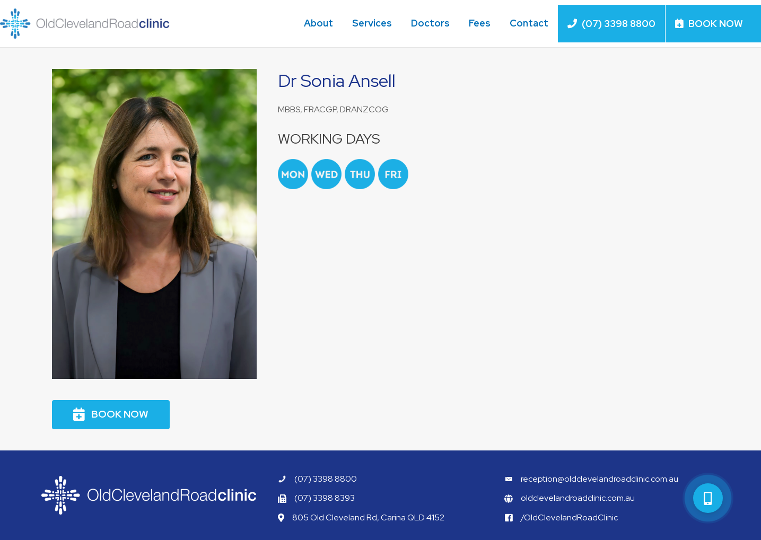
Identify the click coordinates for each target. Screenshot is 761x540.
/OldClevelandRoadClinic (569, 517)
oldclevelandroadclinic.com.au (578, 497)
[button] (111, 414)
